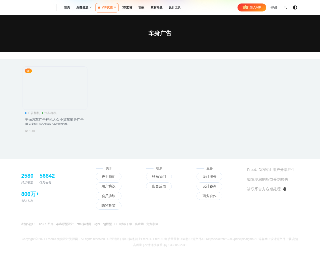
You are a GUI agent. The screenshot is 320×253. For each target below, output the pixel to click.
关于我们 (109, 176)
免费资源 (82, 7)
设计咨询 (209, 186)
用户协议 (109, 186)
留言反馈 (159, 186)
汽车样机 (49, 113)
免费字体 (152, 224)
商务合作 (209, 196)
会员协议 (109, 196)
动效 (141, 7)
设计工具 (175, 7)
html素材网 (83, 224)
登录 (274, 7)
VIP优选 (105, 7)
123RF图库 (46, 224)
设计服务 (209, 176)
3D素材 (127, 7)
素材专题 (156, 7)
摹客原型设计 (65, 224)
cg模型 (107, 224)
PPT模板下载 (123, 224)
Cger (97, 224)
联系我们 (159, 176)
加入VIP (251, 7)
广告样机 (32, 113)
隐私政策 (109, 206)
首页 (67, 7)
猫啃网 (139, 224)
